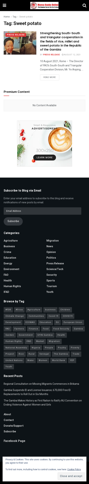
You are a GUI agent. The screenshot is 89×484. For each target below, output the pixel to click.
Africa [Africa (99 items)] (19, 309)
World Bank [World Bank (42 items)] (58, 360)
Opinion (51, 252)
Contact (9, 420)
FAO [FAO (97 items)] (8, 328)
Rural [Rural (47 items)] (32, 354)
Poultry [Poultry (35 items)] (62, 347)
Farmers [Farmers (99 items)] (19, 328)
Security (51, 275)
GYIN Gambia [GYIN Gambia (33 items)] (45, 335)
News (49, 246)
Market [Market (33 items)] (40, 341)
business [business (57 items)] (50, 309)
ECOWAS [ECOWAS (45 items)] (30, 322)
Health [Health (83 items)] (61, 335)
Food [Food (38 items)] (46, 328)
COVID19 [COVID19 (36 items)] (67, 316)
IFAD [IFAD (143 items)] (28, 341)
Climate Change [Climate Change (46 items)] (15, 316)
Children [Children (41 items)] (65, 309)
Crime (7, 252)
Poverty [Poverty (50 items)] (75, 347)
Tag (14, 16)
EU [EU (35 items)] (57, 322)
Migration (52, 241)
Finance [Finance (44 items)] (33, 328)
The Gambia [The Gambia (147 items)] (61, 354)
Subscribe (13, 221)
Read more (49, 77)
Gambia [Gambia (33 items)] (78, 328)
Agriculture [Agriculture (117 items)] (34, 309)
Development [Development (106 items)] (13, 322)
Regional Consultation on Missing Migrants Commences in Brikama (41, 384)
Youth (49, 292)
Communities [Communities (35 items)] (36, 316)
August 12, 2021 (71, 54)
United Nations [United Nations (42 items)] (14, 360)
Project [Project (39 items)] (10, 354)
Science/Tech (54, 269)
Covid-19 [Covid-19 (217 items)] (53, 316)
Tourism (51, 286)
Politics (51, 258)
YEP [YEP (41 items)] (72, 360)
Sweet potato (26, 16)
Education (10, 258)
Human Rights (12, 286)
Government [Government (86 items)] (26, 335)
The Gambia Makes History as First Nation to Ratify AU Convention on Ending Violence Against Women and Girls (43, 403)
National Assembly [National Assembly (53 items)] (16, 347)
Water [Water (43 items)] (30, 360)
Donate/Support (13, 426)
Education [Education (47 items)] (45, 322)
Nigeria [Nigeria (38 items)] (36, 347)
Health (8, 281)
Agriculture (11, 241)
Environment (11, 269)
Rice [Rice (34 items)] (21, 354)
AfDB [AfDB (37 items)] (8, 309)
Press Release (16, 35)
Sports (50, 281)
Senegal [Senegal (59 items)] (44, 354)
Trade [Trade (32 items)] (76, 354)
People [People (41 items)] (49, 347)
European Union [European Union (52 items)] (73, 322)
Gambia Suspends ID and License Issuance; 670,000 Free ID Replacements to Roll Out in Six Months (37, 392)
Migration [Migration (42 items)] (54, 341)
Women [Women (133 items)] (43, 360)
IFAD (6, 292)
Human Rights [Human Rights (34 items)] (14, 341)
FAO (6, 275)
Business (9, 246)
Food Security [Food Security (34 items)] (61, 328)
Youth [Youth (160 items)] (9, 366)
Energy (8, 263)
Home (7, 16)
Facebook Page (14, 441)
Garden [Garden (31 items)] (10, 335)
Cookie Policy (74, 469)
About (7, 414)
